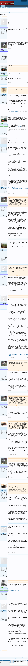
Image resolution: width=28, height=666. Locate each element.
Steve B (2, 187)
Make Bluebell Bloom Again (14, 111)
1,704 (6, 568)
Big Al (9, 82)
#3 (27, 82)
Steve (9, 48)
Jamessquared (3, 94)
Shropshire (5, 192)
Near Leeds (5, 58)
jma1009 (2, 145)
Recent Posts (8, 7)
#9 (27, 251)
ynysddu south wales (4, 152)
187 (6, 431)
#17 (27, 552)
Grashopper (3, 249)
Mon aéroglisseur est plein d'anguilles (13, 590)
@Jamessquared (18, 126)
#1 (27, 32)
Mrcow (9, 479)
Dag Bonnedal (10, 454)
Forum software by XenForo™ (8, 662)
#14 (27, 454)
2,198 (6, 190)
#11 (27, 357)
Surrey (6, 258)
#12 (27, 390)
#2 (27, 48)
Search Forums (3, 7)
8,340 (6, 30)
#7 (27, 193)
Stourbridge (5, 308)
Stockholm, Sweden (4, 497)
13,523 (6, 53)
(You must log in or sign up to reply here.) (22, 650)
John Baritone (3, 610)
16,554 (6, 594)
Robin (9, 357)
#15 (27, 477)
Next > (5, 16)
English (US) (2, 660)
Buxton (6, 616)
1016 (6, 80)
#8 (27, 237)
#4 (27, 112)
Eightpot (9, 32)
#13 (27, 417)
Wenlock (10, 554)
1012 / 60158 (5, 596)
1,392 (6, 148)
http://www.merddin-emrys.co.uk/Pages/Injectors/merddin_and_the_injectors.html (18, 188)
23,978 (6, 78)
